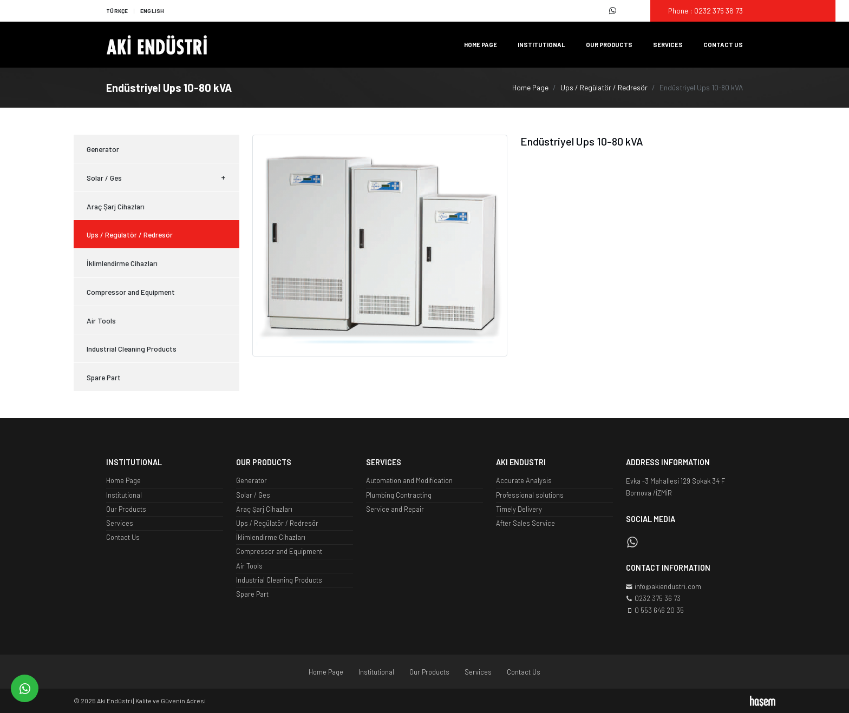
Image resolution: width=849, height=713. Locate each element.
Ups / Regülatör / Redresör (604, 87)
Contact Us (723, 44)
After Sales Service (525, 523)
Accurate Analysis (524, 480)
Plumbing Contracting (399, 495)
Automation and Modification (409, 480)
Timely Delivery (519, 509)
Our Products (609, 44)
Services (668, 44)
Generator (103, 149)
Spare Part (104, 377)
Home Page (480, 44)
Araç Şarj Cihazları (116, 206)
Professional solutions (530, 495)
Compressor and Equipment (131, 291)
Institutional (541, 44)
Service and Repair (395, 509)
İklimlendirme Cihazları (122, 263)
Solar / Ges (156, 178)
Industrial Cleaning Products (132, 348)
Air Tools (101, 320)
